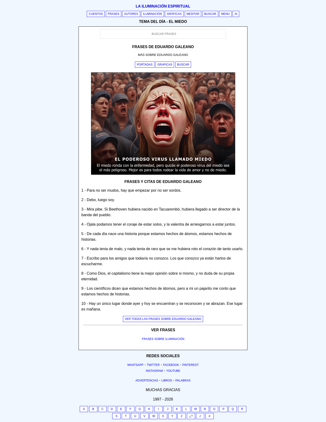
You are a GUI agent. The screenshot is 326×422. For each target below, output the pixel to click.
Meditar (193, 14)
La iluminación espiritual (163, 6)
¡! (200, 416)
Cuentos (96, 14)
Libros (166, 380)
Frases (113, 14)
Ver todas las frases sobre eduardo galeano (163, 319)
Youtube (173, 370)
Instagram (154, 370)
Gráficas (174, 14)
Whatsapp (135, 365)
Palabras (183, 380)
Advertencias (146, 380)
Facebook (171, 365)
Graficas (164, 64)
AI (235, 14)
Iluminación (152, 14)
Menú (225, 14)
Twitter (153, 365)
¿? (190, 416)
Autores (131, 14)
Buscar (210, 14)
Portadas (145, 64)
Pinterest (190, 365)
